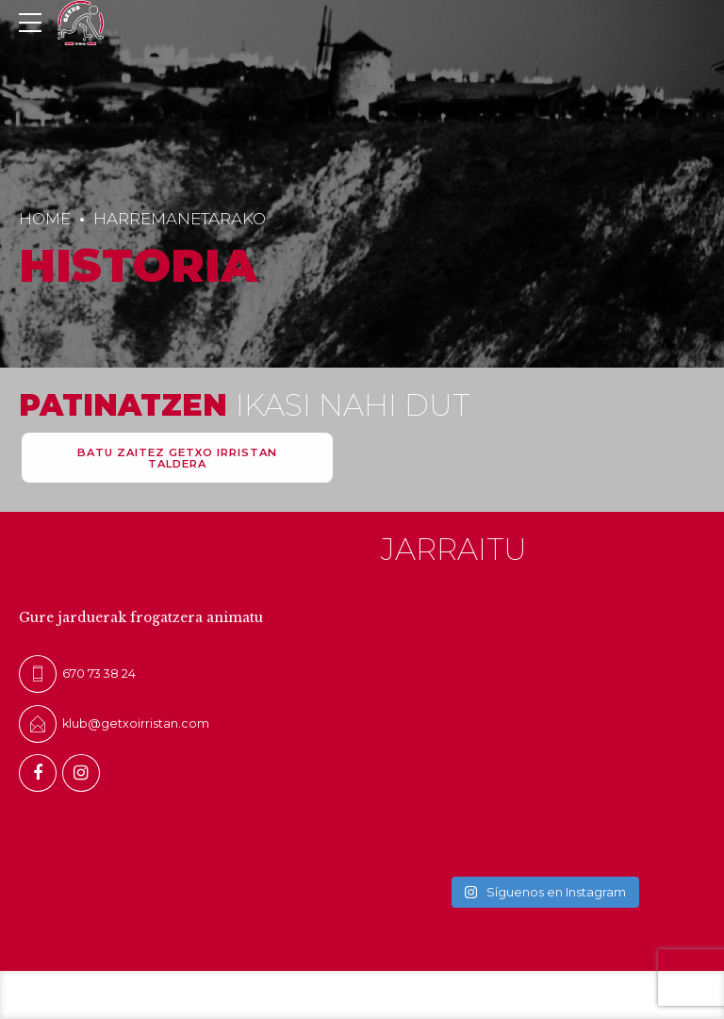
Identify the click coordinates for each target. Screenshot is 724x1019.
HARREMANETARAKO (179, 218)
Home (45, 218)
